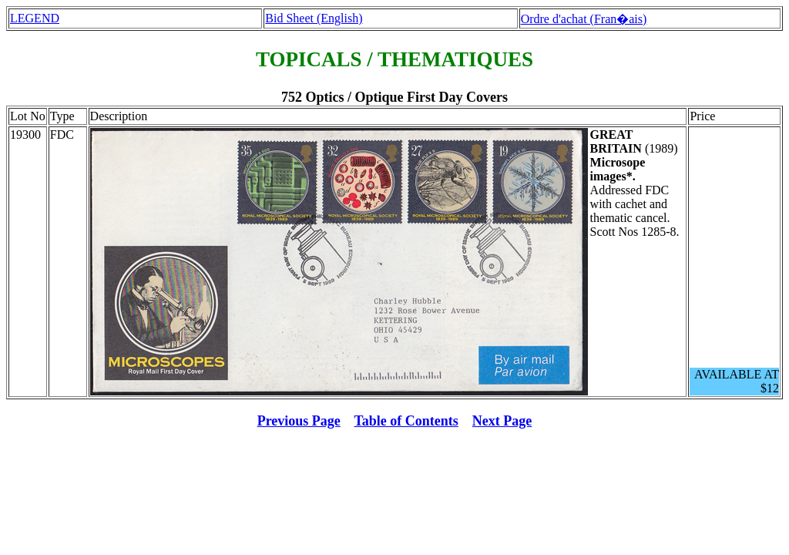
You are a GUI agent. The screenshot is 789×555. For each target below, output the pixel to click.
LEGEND (34, 18)
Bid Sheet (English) (313, 18)
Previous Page (299, 421)
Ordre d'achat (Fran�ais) (584, 18)
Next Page (502, 421)
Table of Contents (406, 421)
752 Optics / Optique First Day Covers (394, 97)
